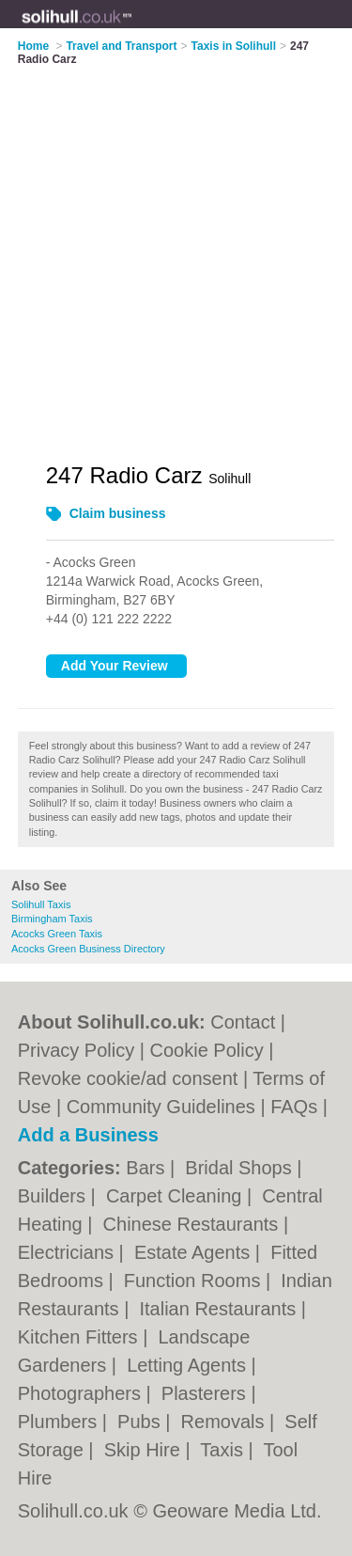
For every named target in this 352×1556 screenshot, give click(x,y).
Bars (148, 1167)
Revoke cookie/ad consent (128, 1078)
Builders (54, 1196)
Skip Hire (145, 1449)
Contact (242, 1022)
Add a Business (88, 1134)
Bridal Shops (241, 1167)
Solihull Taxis (40, 904)
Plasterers (206, 1393)
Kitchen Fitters (80, 1337)
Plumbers (60, 1421)
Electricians (68, 1252)
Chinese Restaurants (193, 1224)
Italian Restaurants (219, 1308)
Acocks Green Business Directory (88, 948)
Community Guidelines (161, 1106)
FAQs (293, 1106)
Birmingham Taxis (52, 918)
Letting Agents (189, 1365)
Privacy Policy (76, 1050)
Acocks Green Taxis (56, 933)
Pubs (141, 1421)
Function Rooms (195, 1280)
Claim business (117, 513)
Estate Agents (194, 1252)
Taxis (224, 1449)
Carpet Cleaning (176, 1196)
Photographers (82, 1393)
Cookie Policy (207, 1050)
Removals (225, 1421)
